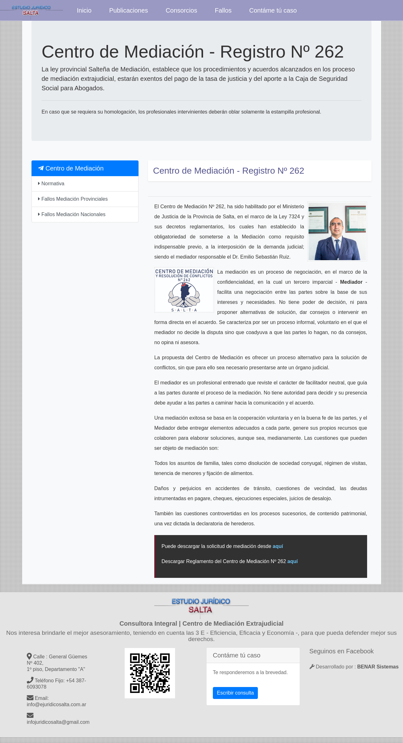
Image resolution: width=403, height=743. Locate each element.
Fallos (223, 10)
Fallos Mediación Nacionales (71, 214)
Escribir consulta (235, 693)
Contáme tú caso (273, 10)
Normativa (51, 183)
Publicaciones (128, 10)
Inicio (84, 10)
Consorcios (181, 10)
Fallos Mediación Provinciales (73, 199)
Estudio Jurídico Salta (31, 10)
